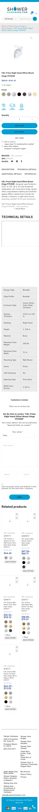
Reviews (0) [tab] (30, 174)
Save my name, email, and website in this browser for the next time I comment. (19, 487)
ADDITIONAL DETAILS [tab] (12, 174)
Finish (4, 90)
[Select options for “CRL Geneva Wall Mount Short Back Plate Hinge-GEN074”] (10, 638)
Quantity (5, 115)
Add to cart (19, 125)
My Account (25, 772)
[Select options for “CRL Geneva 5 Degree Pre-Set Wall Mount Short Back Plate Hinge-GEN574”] (10, 562)
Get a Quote (19, 132)
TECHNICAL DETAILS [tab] (26, 169)
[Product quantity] (19, 119)
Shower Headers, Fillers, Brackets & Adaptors (11, 778)
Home (4, 26)
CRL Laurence (16, 156)
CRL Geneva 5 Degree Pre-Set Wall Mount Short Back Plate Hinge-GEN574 (10, 543)
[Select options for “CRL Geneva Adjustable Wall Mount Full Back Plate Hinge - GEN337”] (28, 640)
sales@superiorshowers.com (13, 795)
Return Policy (26, 774)
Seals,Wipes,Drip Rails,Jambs (11, 772)
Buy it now (19, 138)
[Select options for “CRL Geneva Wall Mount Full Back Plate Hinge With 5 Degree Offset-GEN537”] (10, 709)
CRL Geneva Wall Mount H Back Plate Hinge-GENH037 (27, 542)
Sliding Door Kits (10, 783)
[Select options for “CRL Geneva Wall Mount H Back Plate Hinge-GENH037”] (28, 571)
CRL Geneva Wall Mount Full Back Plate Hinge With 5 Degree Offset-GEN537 (10, 676)
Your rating (17, 432)
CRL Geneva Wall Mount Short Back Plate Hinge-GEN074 (10, 606)
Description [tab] (8, 169)
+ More (7, 635)
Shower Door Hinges (17, 26)
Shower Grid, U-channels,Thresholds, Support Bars (29, 764)
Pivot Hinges (7, 28)
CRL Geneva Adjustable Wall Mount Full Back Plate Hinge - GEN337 (27, 607)
